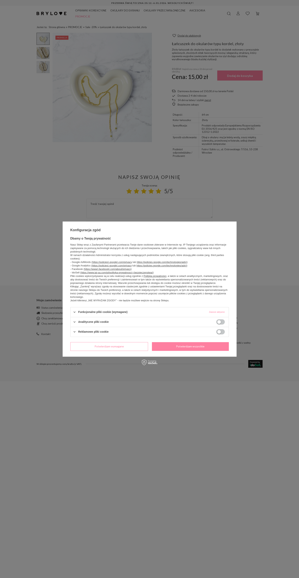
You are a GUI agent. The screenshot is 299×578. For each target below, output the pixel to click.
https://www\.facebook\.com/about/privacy (107, 268)
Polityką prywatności (155, 275)
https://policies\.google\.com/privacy (112, 261)
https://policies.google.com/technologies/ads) (162, 261)
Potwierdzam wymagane (109, 346)
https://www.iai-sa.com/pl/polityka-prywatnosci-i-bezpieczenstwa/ (117, 272)
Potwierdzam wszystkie (190, 346)
